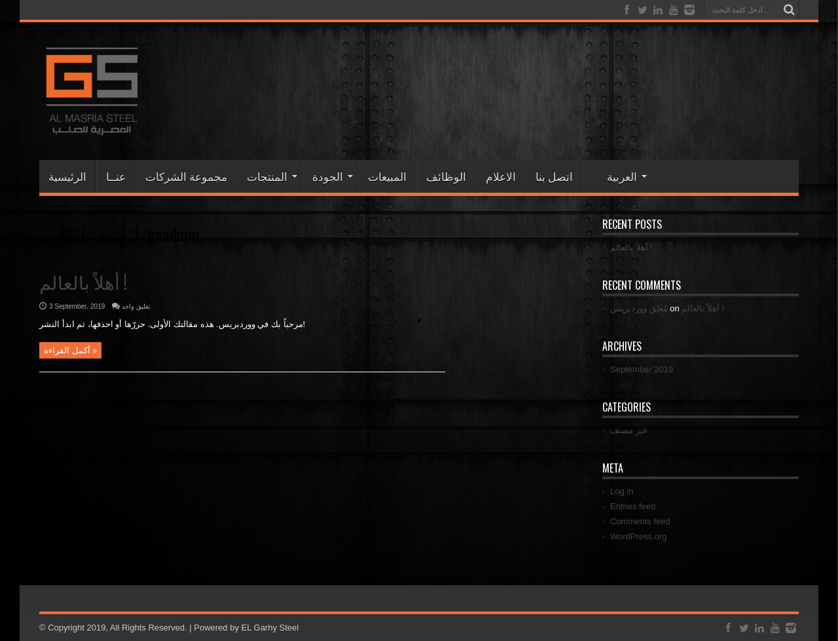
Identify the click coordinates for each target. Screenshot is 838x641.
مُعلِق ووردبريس (639, 308)
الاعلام (501, 176)
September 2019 (641, 369)
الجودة (332, 176)
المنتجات (272, 176)
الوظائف (446, 176)
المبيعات (387, 176)
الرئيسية (67, 176)
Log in (621, 491)
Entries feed (632, 506)
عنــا (116, 176)
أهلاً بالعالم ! (83, 281)
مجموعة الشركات (186, 176)
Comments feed (640, 521)
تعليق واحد (136, 306)
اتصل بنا (554, 176)
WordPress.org (638, 536)
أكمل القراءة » (70, 350)
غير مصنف (628, 430)
